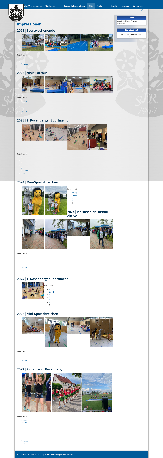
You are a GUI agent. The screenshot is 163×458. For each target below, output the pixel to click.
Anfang (74, 192)
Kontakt (113, 6)
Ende (23, 173)
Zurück (24, 101)
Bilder (95, 6)
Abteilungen (58, 6)
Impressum (124, 6)
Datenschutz (138, 6)
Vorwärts (25, 64)
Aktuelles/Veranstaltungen (39, 6)
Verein (104, 6)
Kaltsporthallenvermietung (78, 6)
